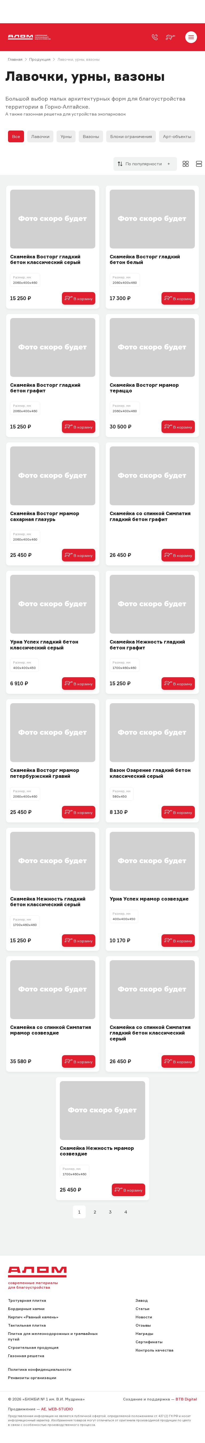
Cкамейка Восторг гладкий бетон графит (45, 388)
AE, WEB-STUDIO (57, 1409)
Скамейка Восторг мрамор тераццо (144, 388)
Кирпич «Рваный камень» (33, 1317)
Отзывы (143, 1325)
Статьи (142, 1308)
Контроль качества (155, 1350)
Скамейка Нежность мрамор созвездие (97, 1151)
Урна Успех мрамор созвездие (149, 899)
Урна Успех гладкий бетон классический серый (44, 644)
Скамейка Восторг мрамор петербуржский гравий (44, 773)
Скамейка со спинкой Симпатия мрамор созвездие (50, 1030)
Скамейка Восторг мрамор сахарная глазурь (44, 516)
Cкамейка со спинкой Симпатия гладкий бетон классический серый (150, 1033)
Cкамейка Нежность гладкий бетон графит (147, 644)
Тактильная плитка (27, 1325)
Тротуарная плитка (27, 1300)
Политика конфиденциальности (39, 1369)
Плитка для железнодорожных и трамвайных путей (53, 1336)
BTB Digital (186, 1399)
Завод (142, 1300)
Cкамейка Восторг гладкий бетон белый (145, 259)
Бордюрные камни (26, 1308)
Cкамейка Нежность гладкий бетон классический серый (47, 902)
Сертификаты (149, 1341)
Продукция (39, 59)
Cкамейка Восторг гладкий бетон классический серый (45, 259)
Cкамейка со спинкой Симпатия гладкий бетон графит (150, 516)
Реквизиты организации (32, 1377)
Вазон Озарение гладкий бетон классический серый (150, 773)
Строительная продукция (33, 1347)
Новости (144, 1317)
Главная (15, 59)
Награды (144, 1333)
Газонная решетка (26, 1355)
